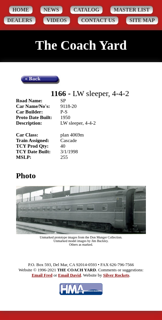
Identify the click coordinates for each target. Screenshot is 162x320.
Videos (57, 20)
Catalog (87, 9)
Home (20, 9)
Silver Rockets (116, 275)
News (51, 9)
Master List (132, 9)
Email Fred (42, 275)
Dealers (19, 20)
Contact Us (98, 20)
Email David (69, 275)
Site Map (142, 20)
